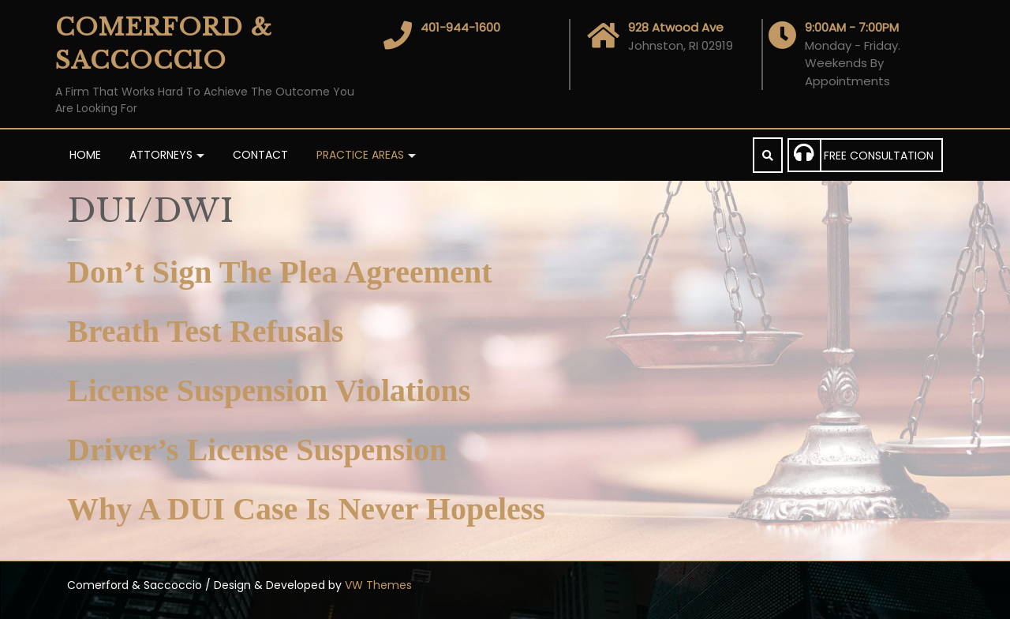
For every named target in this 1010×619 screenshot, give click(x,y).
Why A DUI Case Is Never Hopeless (306, 509)
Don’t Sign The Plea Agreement (279, 272)
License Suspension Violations (268, 390)
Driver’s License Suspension (257, 449)
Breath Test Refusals (205, 331)
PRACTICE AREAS (360, 155)
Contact (260, 155)
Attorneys (161, 155)
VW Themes (377, 585)
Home (85, 155)
